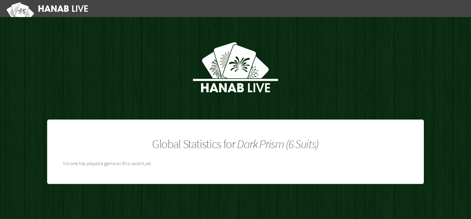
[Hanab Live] (48, 8)
